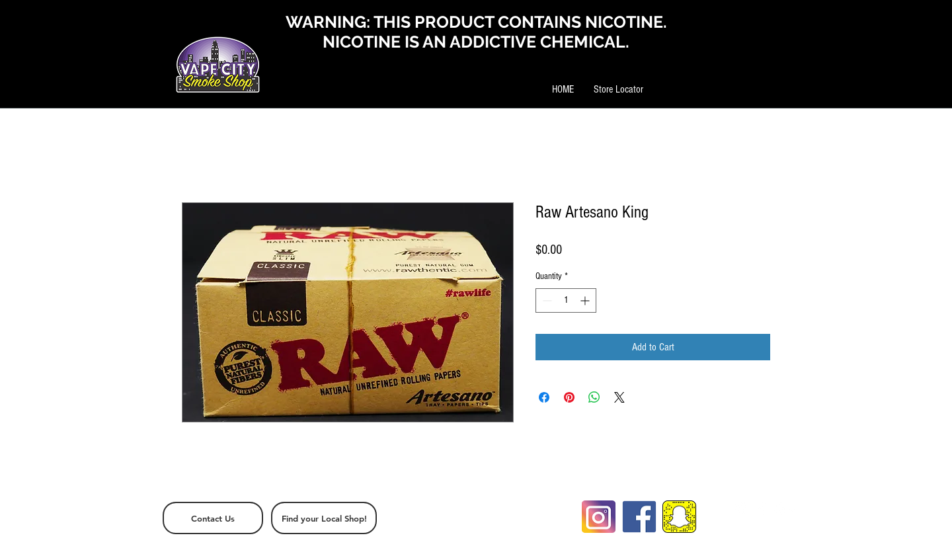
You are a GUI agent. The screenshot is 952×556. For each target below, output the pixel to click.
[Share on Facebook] (544, 397)
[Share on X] (619, 397)
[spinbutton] (566, 300)
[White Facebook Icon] (762, 508)
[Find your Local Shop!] (324, 518)
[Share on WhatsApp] (594, 397)
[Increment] (586, 300)
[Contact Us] (213, 518)
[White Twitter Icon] (740, 508)
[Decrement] (545, 300)
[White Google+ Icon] (784, 508)
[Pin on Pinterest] (569, 397)
